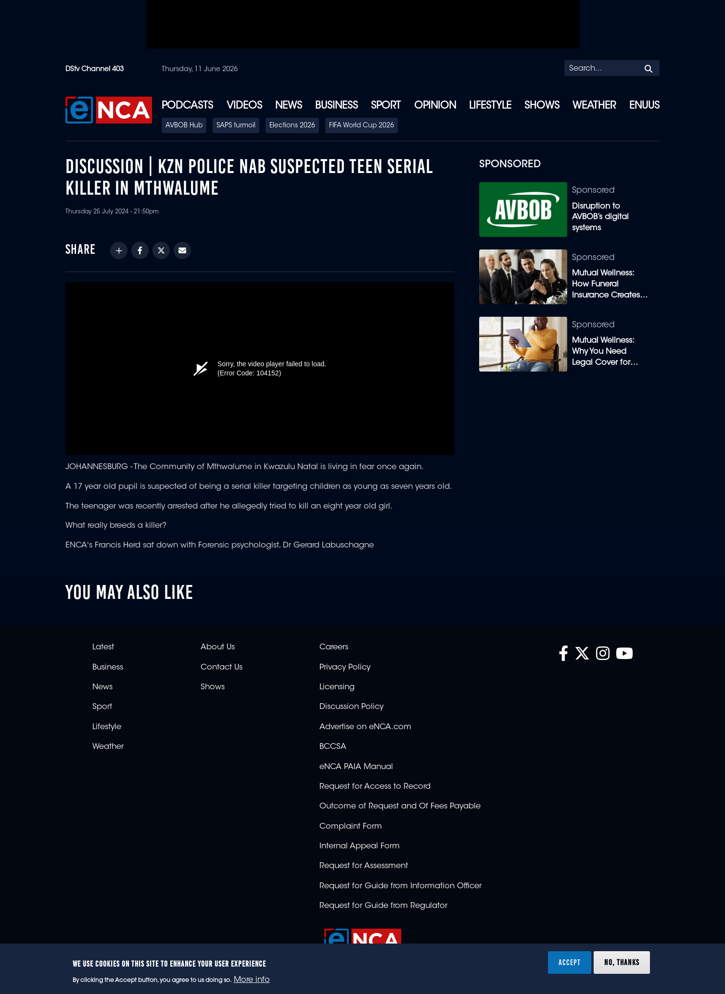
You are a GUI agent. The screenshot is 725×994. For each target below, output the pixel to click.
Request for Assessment (363, 866)
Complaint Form (350, 827)
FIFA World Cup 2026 (361, 126)
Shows (542, 106)
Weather (594, 106)
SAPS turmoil (235, 126)
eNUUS (644, 106)
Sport (386, 106)
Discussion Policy (351, 707)
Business (336, 106)
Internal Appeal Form (359, 846)
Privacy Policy (344, 667)
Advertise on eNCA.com (365, 727)
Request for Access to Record (375, 787)
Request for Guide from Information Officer (400, 886)
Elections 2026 (292, 126)
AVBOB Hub (184, 126)
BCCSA (332, 747)
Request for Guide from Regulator (383, 906)
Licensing (337, 687)
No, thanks (621, 962)
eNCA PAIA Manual (356, 767)
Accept (570, 962)
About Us (218, 647)
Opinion (435, 106)
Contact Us (221, 667)
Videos (244, 106)
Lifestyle (490, 106)
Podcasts (187, 106)
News (288, 106)
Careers (333, 647)
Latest (103, 647)
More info (252, 980)
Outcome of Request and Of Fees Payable (400, 806)
